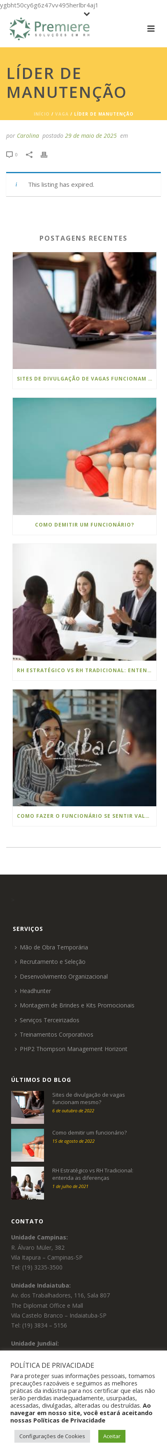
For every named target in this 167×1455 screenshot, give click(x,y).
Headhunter (33, 991)
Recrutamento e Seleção (50, 961)
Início (42, 114)
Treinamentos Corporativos (54, 1034)
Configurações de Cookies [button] (52, 1436)
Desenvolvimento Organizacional (61, 976)
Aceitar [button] (112, 1436)
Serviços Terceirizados (47, 1020)
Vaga (62, 114)
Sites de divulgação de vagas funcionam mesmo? (86, 378)
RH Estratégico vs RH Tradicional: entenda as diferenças (86, 670)
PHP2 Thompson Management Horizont (71, 1049)
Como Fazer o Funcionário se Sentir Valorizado (86, 815)
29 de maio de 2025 (91, 135)
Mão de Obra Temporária (51, 947)
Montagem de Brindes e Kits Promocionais (75, 1005)
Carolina (28, 135)
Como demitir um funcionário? (84, 524)
